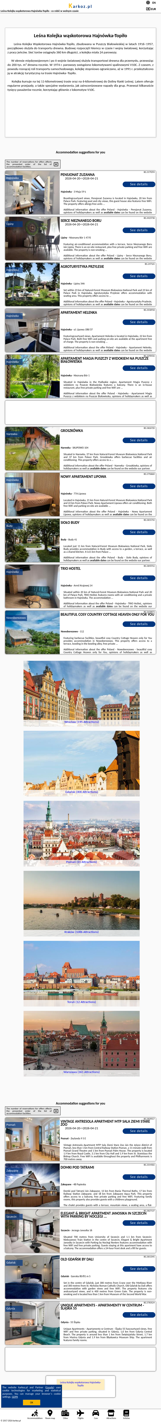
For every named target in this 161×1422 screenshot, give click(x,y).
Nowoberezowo (16, 618)
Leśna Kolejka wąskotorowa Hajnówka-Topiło (80, 1384)
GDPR (15, 1396)
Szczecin (11, 1217)
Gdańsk (10, 1262)
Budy (9, 526)
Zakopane (12, 1171)
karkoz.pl (80, 6)
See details (139, 184)
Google (50, 1387)
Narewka (11, 434)
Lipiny (10, 224)
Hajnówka (12, 178)
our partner (144, 468)
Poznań (10, 1125)
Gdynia (10, 1308)
